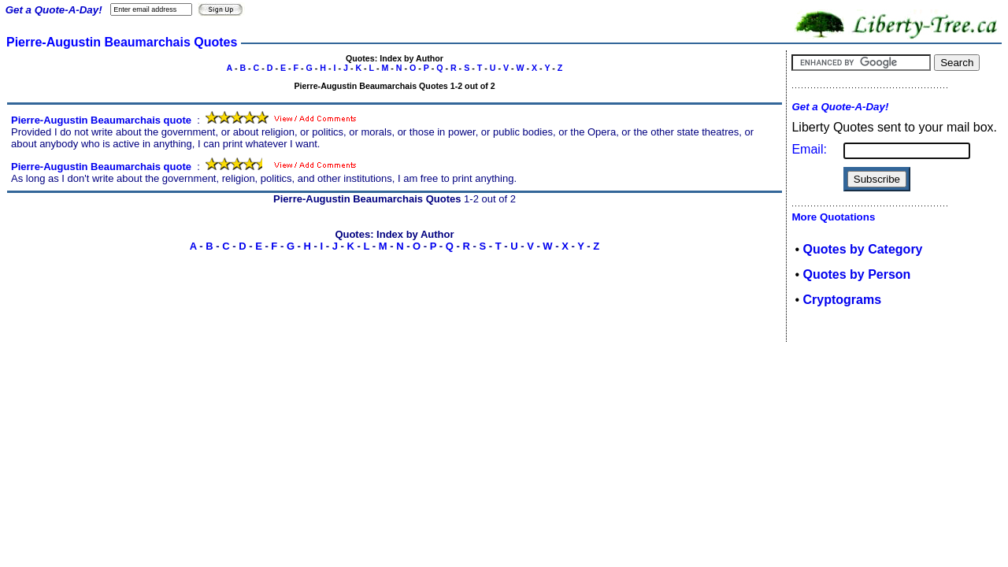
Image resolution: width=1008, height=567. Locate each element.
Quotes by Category (862, 249)
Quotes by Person (856, 274)
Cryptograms (841, 299)
